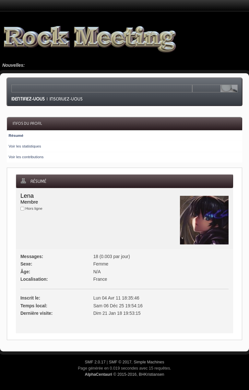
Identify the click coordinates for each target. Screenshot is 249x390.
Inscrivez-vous (66, 98)
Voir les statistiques (24, 146)
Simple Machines (149, 362)
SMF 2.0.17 (95, 362)
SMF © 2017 (120, 362)
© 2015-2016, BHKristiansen (124, 374)
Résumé (15, 135)
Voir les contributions (25, 157)
